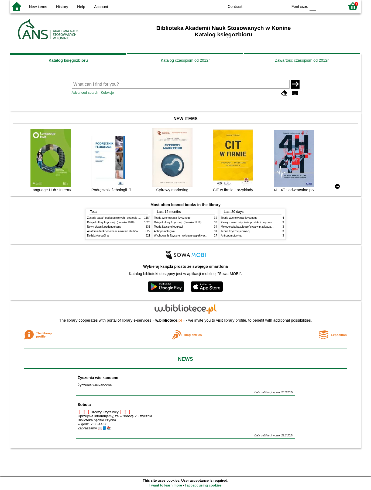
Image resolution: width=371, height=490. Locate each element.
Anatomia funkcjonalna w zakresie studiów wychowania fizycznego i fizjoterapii (134, 231)
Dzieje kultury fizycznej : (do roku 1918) (111, 222)
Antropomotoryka (164, 231)
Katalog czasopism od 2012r (185, 60)
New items (38, 7)
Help (81, 7)
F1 (322, 6)
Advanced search (85, 93)
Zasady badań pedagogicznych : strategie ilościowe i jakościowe (125, 217)
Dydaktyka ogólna (98, 235)
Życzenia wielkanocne (98, 378)
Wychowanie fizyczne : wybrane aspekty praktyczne (185, 235)
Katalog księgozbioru (68, 60)
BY (282, 6)
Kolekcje (107, 93)
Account (101, 7)
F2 (334, 6)
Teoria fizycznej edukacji (168, 226)
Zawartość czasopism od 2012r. (302, 60)
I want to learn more (165, 485)
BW (260, 6)
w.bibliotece (168, 320)
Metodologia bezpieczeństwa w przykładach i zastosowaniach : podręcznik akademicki (273, 226)
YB (271, 6)
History (62, 7)
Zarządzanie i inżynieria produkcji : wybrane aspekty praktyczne (259, 222)
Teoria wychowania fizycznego (172, 217)
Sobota (84, 404)
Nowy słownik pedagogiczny (104, 226)
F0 (312, 6)
